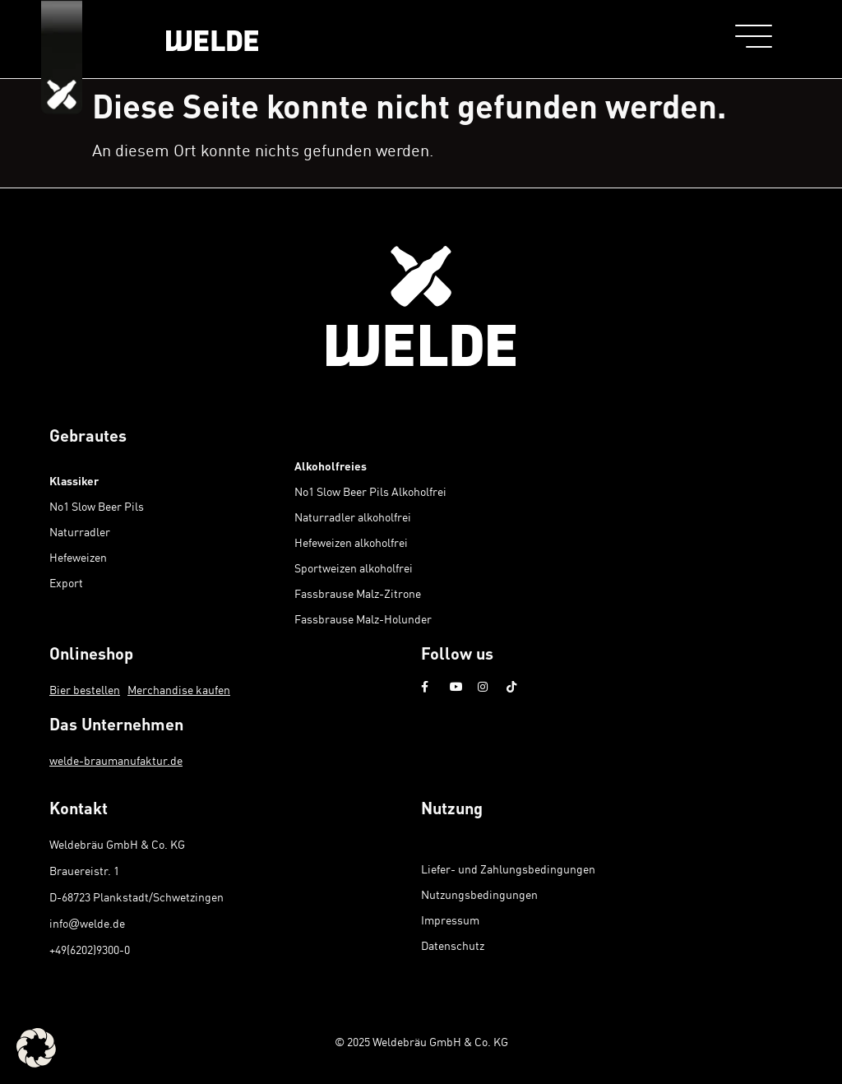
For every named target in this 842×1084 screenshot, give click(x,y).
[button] (36, 1048)
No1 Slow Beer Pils (96, 506)
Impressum (450, 920)
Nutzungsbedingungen (479, 894)
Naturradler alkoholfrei (352, 517)
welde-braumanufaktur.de (116, 760)
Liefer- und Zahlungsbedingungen (508, 869)
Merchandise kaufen (178, 690)
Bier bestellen (84, 690)
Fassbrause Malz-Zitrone (357, 593)
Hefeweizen (78, 557)
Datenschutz (452, 945)
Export (66, 583)
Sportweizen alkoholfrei (353, 568)
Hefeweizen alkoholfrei (351, 542)
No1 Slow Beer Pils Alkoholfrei (370, 491)
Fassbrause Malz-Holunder (363, 619)
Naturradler (79, 532)
